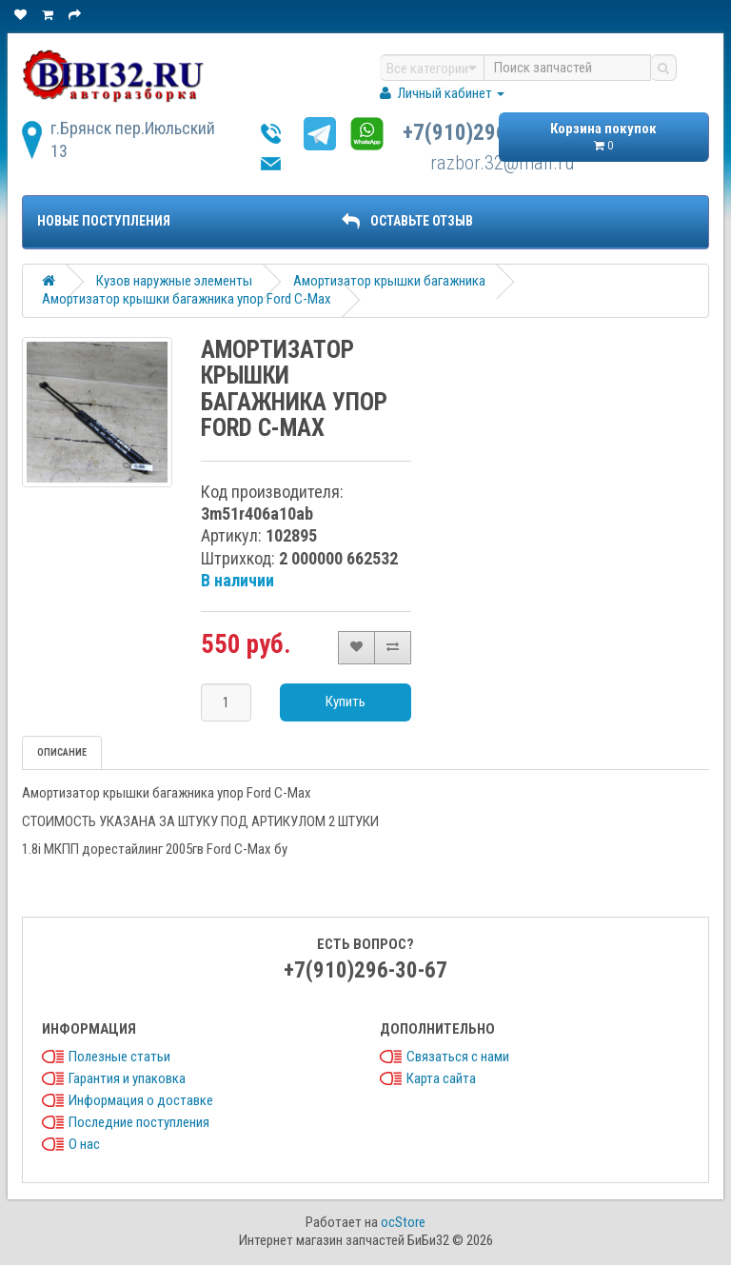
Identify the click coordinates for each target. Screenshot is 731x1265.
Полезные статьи (119, 1056)
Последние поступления (139, 1122)
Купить (346, 701)
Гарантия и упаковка (127, 1078)
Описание (62, 752)
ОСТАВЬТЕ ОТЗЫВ (407, 220)
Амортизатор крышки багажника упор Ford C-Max (186, 298)
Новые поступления (103, 220)
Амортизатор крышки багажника (389, 280)
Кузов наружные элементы (174, 280)
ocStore (403, 1222)
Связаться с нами (457, 1056)
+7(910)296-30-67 (484, 133)
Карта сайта (441, 1078)
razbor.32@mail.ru (502, 162)
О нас (84, 1144)
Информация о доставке (141, 1100)
